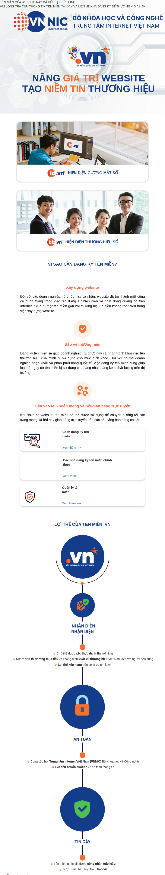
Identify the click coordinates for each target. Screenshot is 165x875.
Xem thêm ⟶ (71, 447)
